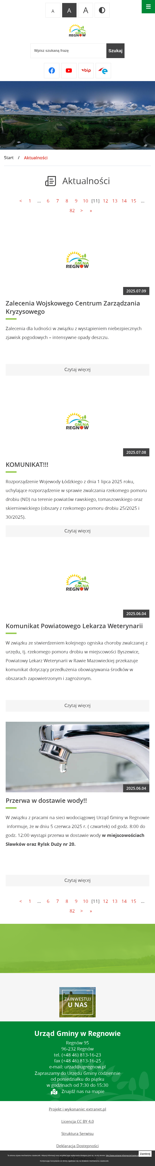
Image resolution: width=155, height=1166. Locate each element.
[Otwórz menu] (148, 6)
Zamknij (145, 1153)
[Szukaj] (115, 50)
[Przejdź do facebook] (51, 70)
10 (85, 201)
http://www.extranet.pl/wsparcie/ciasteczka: (123, 1156)
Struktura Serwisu (77, 1133)
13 (114, 201)
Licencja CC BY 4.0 (77, 1121)
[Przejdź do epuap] (103, 70)
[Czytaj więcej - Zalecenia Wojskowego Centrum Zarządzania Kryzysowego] (77, 370)
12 (105, 201)
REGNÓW (77, 948)
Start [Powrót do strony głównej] (9, 157)
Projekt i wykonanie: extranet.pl (77, 1109)
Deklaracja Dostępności (77, 1145)
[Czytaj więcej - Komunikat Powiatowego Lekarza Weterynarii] (77, 706)
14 (124, 201)
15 (133, 201)
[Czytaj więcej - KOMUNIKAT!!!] (77, 531)
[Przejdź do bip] (86, 70)
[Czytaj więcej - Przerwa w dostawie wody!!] (77, 880)
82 (72, 210)
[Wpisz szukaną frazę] (68, 50)
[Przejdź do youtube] (69, 70)
